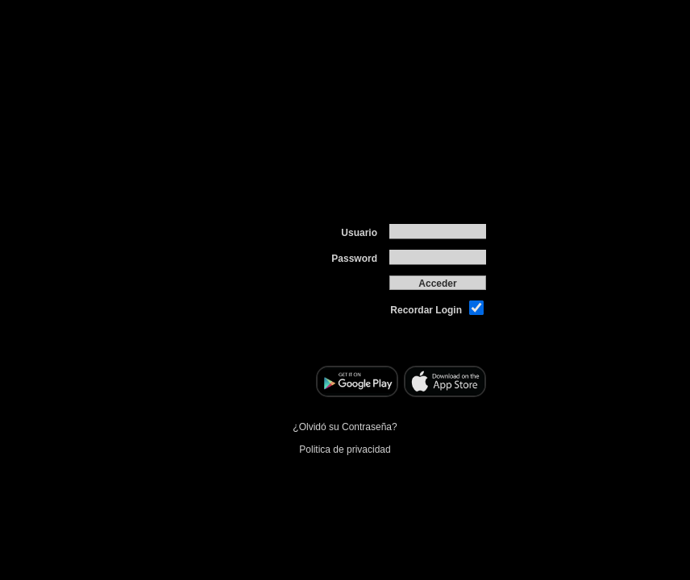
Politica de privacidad (344, 447)
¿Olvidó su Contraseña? (345, 424)
